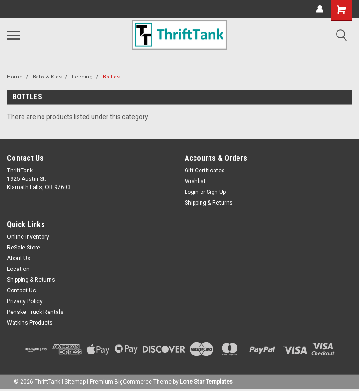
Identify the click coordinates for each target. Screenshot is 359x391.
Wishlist (195, 181)
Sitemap (75, 381)
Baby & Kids (47, 77)
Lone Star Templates (206, 381)
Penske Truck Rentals (35, 312)
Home (14, 77)
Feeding (82, 77)
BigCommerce (133, 381)
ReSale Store (23, 247)
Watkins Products (30, 323)
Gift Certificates (205, 170)
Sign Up (216, 192)
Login (192, 192)
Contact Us (21, 290)
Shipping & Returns (209, 202)
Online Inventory (28, 237)
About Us (18, 258)
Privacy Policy (25, 301)
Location (18, 269)
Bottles (111, 77)
